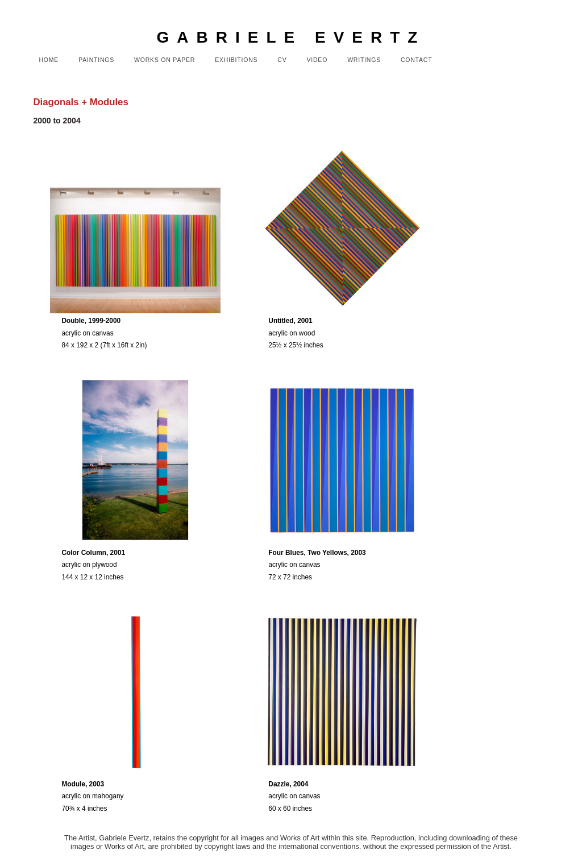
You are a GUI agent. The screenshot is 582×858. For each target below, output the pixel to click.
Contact (416, 59)
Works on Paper (164, 59)
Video (317, 59)
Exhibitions (236, 59)
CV (281, 59)
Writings (364, 59)
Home (49, 59)
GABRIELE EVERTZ (291, 37)
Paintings (96, 59)
